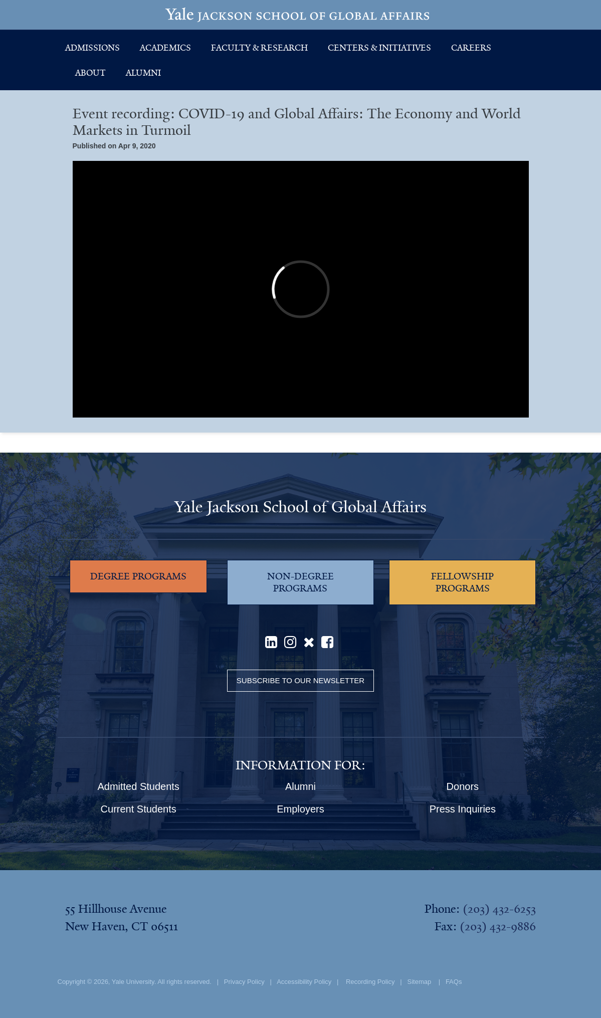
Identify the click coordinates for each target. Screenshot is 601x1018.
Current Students (138, 809)
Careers (471, 47)
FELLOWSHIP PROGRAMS (462, 582)
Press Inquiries (463, 809)
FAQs (454, 981)
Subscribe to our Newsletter (300, 680)
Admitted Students (138, 786)
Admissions (92, 47)
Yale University (133, 981)
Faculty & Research (259, 47)
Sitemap (420, 981)
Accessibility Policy (304, 981)
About (90, 72)
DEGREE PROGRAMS (138, 576)
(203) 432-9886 (498, 926)
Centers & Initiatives (379, 47)
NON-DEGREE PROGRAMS (300, 582)
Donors (463, 786)
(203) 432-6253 (499, 908)
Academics (165, 47)
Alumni (143, 72)
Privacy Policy (244, 981)
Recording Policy (370, 981)
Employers (300, 809)
